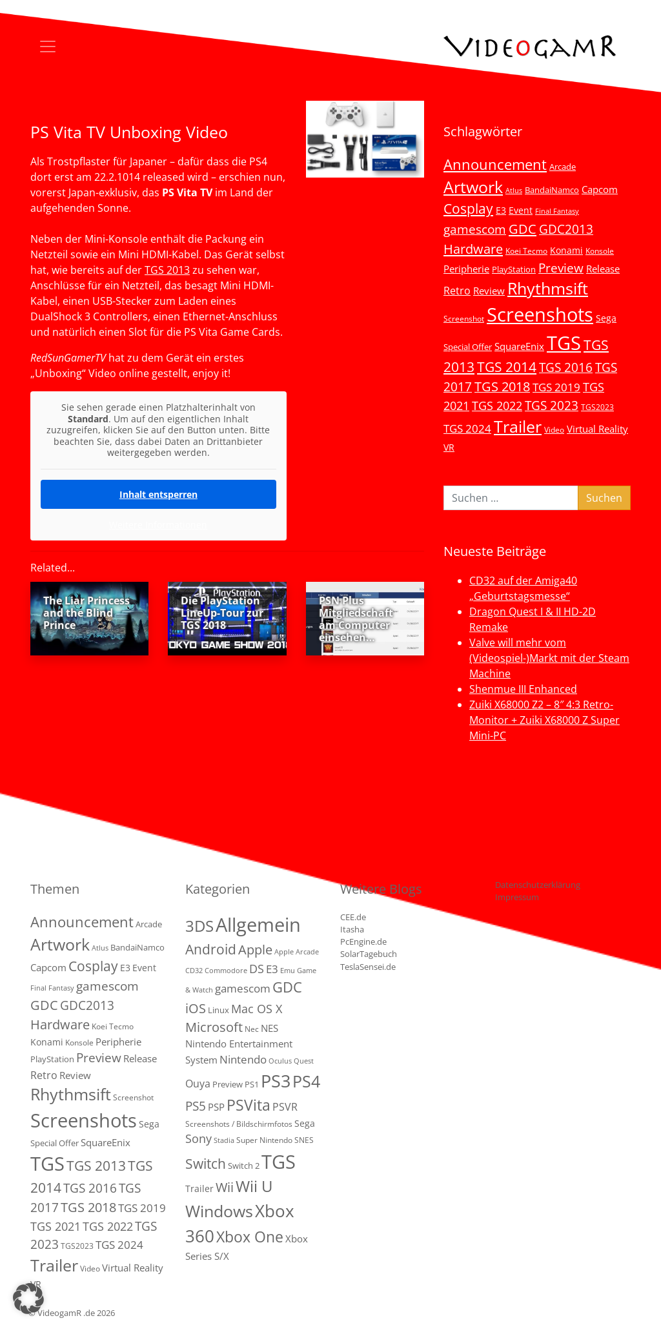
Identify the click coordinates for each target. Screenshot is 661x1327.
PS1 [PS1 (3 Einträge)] (252, 1084)
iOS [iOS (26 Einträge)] (195, 1008)
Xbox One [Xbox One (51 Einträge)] (249, 1237)
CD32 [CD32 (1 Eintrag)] (194, 970)
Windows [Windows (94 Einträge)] (219, 1211)
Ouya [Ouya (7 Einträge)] (197, 1083)
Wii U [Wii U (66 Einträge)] (254, 1186)
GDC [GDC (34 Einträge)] (522, 229)
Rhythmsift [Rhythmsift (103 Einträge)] (547, 288)
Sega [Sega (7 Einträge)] (606, 318)
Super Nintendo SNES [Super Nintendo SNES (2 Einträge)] (275, 1140)
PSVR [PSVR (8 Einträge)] (285, 1107)
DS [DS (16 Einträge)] (256, 968)
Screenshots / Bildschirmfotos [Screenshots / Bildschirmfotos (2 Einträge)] (238, 1123)
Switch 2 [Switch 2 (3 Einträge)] (243, 1165)
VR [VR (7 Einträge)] (448, 447)
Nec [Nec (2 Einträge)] (252, 1029)
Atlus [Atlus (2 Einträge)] (513, 190)
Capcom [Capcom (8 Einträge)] (600, 189)
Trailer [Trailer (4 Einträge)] (199, 1188)
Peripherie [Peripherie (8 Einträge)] (466, 268)
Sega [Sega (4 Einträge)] (304, 1123)
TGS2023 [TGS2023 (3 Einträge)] (597, 407)
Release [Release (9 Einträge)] (603, 268)
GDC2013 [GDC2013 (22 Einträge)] (566, 229)
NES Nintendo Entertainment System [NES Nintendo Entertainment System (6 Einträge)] (238, 1044)
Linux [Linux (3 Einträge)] (218, 1010)
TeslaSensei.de (368, 966)
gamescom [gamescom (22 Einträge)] (474, 229)
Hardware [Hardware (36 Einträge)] (473, 249)
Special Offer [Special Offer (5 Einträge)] (467, 347)
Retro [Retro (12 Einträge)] (457, 290)
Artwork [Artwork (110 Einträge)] (473, 187)
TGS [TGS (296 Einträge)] (564, 342)
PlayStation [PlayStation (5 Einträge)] (514, 269)
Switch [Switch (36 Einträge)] (205, 1163)
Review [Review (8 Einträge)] (489, 290)
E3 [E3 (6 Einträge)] (501, 210)
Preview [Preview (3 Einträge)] (227, 1084)
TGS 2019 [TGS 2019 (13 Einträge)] (556, 387)
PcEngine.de (363, 941)
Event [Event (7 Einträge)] (521, 210)
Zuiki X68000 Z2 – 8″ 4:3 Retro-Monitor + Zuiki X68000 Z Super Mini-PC (544, 720)
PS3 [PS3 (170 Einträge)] (275, 1081)
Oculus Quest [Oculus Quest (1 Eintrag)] (291, 1060)
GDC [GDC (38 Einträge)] (287, 987)
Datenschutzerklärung (537, 884)
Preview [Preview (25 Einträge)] (561, 268)
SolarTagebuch (368, 954)
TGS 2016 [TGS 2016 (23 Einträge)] (566, 367)
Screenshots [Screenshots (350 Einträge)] (540, 314)
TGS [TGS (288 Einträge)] (278, 1161)
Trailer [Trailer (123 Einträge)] (518, 426)
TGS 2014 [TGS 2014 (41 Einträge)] (506, 367)
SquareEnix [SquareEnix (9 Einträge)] (519, 346)
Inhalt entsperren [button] (158, 494)
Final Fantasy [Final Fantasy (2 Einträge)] (557, 211)
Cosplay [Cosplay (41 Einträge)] (468, 209)
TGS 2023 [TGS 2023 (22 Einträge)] (551, 405)
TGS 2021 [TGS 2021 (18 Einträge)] (55, 1226)
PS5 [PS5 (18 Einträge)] (195, 1106)
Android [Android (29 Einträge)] (210, 949)
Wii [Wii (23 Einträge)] (225, 1187)
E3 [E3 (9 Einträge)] (272, 969)
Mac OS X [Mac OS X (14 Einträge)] (256, 1008)
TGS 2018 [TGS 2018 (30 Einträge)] (502, 386)
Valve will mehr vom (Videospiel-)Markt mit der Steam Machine (549, 658)
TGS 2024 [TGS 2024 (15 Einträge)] (467, 428)
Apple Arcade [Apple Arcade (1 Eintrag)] (296, 951)
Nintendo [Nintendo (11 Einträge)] (243, 1059)
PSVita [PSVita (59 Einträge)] (248, 1105)
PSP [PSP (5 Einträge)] (216, 1106)
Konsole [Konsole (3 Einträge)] (599, 250)
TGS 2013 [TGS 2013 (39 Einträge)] (96, 1166)
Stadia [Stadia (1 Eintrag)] (224, 1140)
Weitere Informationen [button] (158, 524)
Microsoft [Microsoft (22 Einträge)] (214, 1027)
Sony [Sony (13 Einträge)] (198, 1138)
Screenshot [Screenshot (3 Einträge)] (463, 318)
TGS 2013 (167, 270)
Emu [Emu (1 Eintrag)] (287, 970)
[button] (28, 1298)
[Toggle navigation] (47, 46)
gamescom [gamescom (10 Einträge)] (242, 988)
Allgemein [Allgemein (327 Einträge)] (258, 925)
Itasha (352, 929)
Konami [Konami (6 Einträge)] (566, 250)
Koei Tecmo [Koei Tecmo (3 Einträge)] (526, 250)
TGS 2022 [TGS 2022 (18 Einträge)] (497, 405)
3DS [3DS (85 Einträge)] (199, 925)
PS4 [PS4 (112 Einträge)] (306, 1081)
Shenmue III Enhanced (523, 689)
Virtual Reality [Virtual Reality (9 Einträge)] (597, 428)
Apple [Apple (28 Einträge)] (255, 949)
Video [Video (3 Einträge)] (554, 429)
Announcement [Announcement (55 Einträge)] (495, 164)
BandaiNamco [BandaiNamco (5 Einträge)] (552, 190)
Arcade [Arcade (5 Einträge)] (562, 166)
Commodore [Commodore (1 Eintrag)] (226, 970)
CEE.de (353, 917)
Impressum (517, 897)
